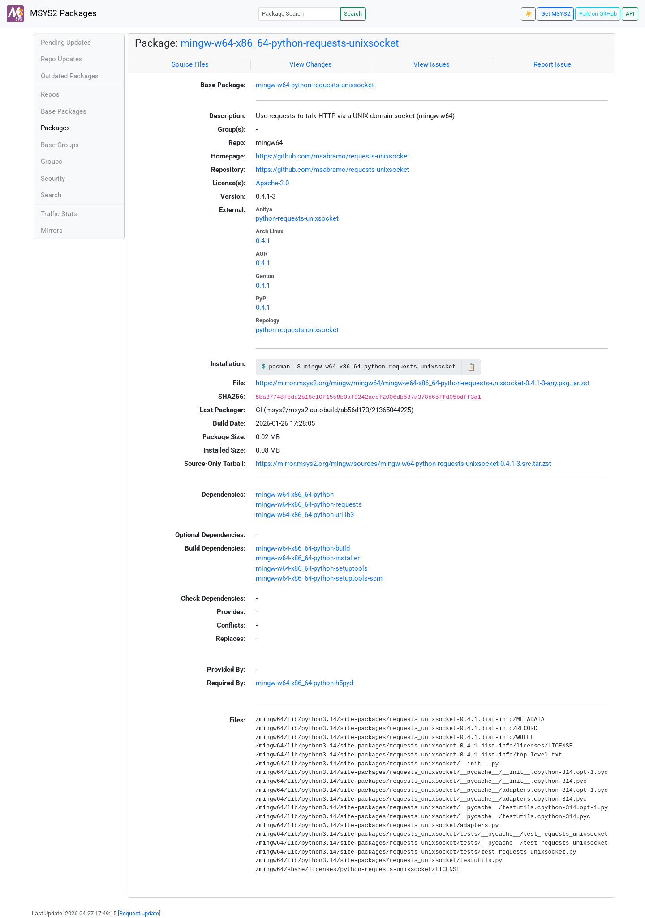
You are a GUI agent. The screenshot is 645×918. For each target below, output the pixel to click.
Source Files (190, 64)
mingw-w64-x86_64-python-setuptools (312, 568)
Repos (50, 94)
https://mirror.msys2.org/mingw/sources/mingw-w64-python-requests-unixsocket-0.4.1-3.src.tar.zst (403, 464)
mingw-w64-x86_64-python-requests (309, 504)
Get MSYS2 (555, 13)
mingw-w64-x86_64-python (295, 495)
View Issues (431, 64)
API (630, 13)
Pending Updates (66, 42)
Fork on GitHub (598, 13)
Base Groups (60, 145)
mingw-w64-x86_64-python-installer (308, 558)
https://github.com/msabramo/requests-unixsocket (332, 156)
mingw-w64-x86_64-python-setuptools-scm (319, 578)
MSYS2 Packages (52, 13)
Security (53, 179)
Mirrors (52, 230)
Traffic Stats (59, 214)
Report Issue (552, 64)
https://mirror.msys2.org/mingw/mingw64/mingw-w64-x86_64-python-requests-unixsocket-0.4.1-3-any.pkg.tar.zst (422, 383)
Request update (139, 913)
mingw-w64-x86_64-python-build (303, 548)
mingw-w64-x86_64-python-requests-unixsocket (290, 43)
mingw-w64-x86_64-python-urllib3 (305, 515)
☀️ (528, 13)
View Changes (310, 64)
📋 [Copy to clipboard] (471, 367)
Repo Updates (61, 59)
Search (353, 13)
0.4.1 (263, 241)
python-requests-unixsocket (297, 218)
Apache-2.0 (272, 183)
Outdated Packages (70, 76)
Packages (55, 128)
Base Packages (63, 111)
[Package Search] (299, 13)
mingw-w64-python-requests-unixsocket (315, 85)
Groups (51, 162)
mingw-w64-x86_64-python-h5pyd (304, 683)
